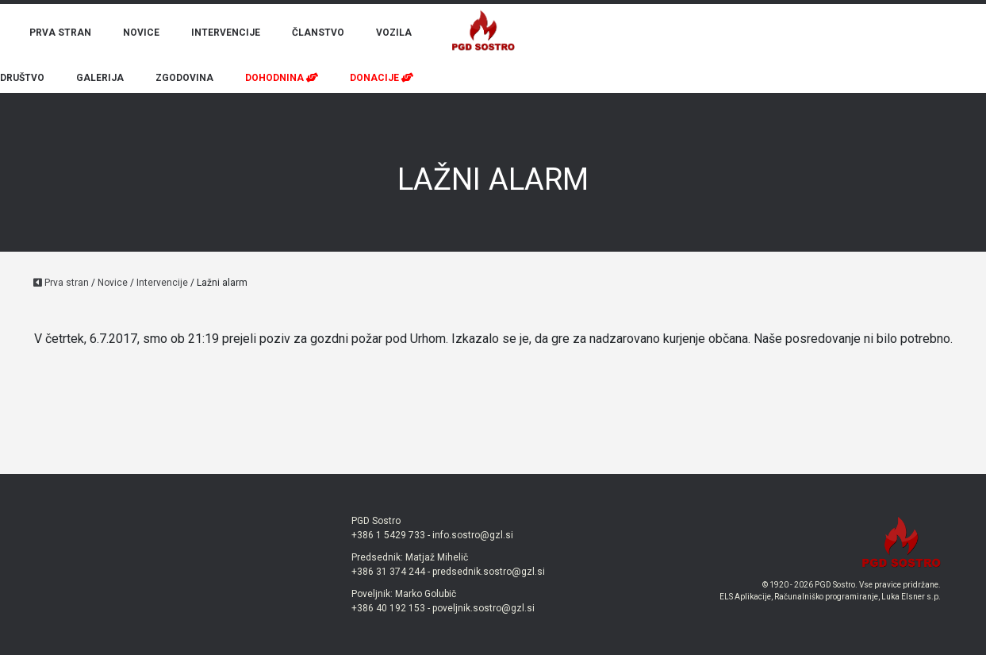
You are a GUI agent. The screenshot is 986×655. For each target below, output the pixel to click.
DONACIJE (381, 77)
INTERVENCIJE (225, 32)
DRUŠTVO (22, 77)
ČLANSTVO (318, 32)
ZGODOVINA (184, 77)
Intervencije (162, 282)
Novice (113, 282)
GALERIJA (100, 77)
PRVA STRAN (60, 32)
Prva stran (61, 282)
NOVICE (141, 32)
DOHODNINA (281, 77)
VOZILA (394, 32)
